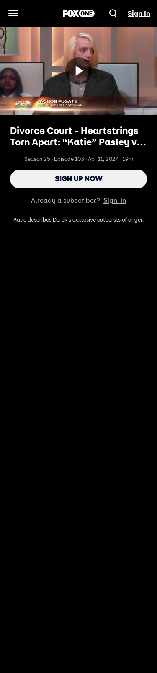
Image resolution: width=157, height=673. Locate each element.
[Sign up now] (78, 70)
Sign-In (114, 200)
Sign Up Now (79, 179)
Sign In (139, 13)
